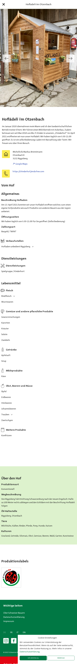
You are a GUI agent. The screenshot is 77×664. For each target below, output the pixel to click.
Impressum (8, 621)
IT (18, 632)
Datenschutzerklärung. (30, 651)
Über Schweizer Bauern (14, 612)
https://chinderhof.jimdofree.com (28, 171)
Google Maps (21, 163)
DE (4, 632)
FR (11, 632)
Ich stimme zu (33, 658)
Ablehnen (61, 658)
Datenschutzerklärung (14, 617)
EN (24, 632)
